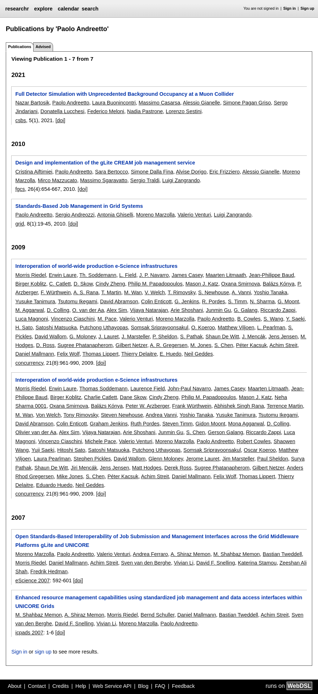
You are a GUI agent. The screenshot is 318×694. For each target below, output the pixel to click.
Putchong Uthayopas (104, 327)
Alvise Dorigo (191, 172)
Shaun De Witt (222, 336)
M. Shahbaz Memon (236, 554)
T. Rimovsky (181, 292)
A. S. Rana (86, 292)
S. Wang (273, 319)
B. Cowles (249, 319)
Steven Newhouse (122, 415)
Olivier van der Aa (35, 432)
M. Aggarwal (29, 310)
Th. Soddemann (97, 275)
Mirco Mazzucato (57, 180)
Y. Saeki (295, 319)
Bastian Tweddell (282, 554)
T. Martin (111, 292)
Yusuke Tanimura (35, 301)
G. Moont (288, 301)
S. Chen (223, 345)
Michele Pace (100, 441)
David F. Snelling (215, 563)
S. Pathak (191, 336)
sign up (43, 652)
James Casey (187, 275)
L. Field (127, 275)
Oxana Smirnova (240, 284)
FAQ (160, 686)
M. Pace (107, 319)
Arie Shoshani (187, 310)
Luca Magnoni (31, 319)
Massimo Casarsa (159, 103)
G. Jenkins (187, 301)
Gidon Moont (210, 424)
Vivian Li (183, 563)
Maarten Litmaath (226, 275)
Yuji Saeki (42, 450)
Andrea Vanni (161, 415)
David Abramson (119, 301)
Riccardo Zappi (277, 310)
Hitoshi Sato (71, 450)
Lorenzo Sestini (183, 111)
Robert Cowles (254, 441)
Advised (43, 46)
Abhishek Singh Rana (239, 406)
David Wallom (50, 336)
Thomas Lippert (100, 354)
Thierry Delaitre (139, 354)
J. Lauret (109, 336)
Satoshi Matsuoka (56, 327)
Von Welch (48, 415)
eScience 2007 (32, 580)
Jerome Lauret (202, 459)
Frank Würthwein (192, 406)
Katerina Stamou (257, 563)
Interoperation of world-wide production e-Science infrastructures (96, 266)
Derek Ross (177, 468)
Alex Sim (116, 310)
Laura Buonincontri (114, 103)
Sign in (289, 8)
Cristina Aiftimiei (33, 172)
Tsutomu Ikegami (77, 301)
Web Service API (111, 686)
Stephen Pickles (92, 459)
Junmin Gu (218, 310)
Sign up (307, 8)
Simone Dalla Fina (152, 172)
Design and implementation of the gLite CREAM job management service (105, 163)
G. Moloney (82, 336)
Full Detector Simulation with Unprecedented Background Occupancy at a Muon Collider (124, 94)
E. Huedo (170, 354)
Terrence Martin (285, 406)
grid (19, 224)
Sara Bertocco (111, 172)
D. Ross (45, 345)
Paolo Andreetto (70, 103)
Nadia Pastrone (145, 111)
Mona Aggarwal (246, 424)
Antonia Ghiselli (115, 215)
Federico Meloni (105, 111)
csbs (20, 120)
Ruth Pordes (145, 424)
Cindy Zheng (110, 284)
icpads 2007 (29, 632)
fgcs (20, 189)
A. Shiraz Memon (190, 554)
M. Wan (133, 292)
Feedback (183, 686)
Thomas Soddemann (103, 388)
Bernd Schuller (158, 615)
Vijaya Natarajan (149, 310)
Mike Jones (70, 476)
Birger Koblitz (30, 284)
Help (80, 686)
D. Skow (83, 284)
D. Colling (58, 310)
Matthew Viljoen (236, 327)
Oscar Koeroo (260, 450)
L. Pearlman (271, 327)
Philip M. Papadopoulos (155, 284)
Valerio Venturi (194, 215)
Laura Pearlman (52, 459)
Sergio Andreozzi (75, 215)
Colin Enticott (156, 301)
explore (43, 9)
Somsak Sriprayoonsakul (159, 327)
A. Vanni (241, 292)
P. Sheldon (164, 336)
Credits (60, 686)
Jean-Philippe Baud (271, 275)
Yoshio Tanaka (270, 292)
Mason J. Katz (202, 284)
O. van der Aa (88, 310)
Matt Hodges (147, 468)
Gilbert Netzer (131, 345)
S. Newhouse (213, 292)
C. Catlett (60, 284)
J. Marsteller (136, 336)
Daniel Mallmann (34, 354)
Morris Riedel (30, 275)
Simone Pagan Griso (247, 103)
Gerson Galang (225, 432)
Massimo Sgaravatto (103, 180)
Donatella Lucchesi (62, 111)
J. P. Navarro (154, 275)
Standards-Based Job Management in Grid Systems (79, 206)
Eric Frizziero (224, 172)
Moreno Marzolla (155, 215)
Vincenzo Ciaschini (73, 319)
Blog (143, 686)
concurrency (29, 363)
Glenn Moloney (165, 459)
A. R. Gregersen (168, 345)
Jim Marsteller (238, 459)
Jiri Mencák (84, 468)
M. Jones (200, 345)
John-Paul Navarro (189, 388)
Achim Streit (283, 345)
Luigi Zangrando (181, 180)
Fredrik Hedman (48, 571)
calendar (68, 9)
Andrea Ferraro (150, 554)
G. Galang (246, 310)
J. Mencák (254, 336)
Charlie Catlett (100, 397)
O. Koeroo (203, 327)
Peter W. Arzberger (147, 406)
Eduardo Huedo (54, 485)
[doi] (60, 120)
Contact (37, 686)
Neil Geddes (198, 354)
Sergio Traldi (145, 180)
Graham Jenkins (109, 424)
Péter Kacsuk (251, 345)
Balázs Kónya (279, 284)
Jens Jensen (283, 336)
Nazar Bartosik (32, 103)
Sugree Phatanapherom (85, 345)
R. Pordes (213, 301)
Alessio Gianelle (201, 103)
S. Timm (237, 301)
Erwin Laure (63, 275)
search (90, 9)
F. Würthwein (56, 292)
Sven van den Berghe (146, 563)
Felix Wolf (68, 354)
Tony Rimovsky (81, 415)
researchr (17, 9)
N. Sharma (262, 301)
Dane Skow (133, 397)
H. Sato (23, 327)
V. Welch (155, 292)
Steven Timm (177, 424)
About (15, 686)
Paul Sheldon (272, 459)
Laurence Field (147, 388)
